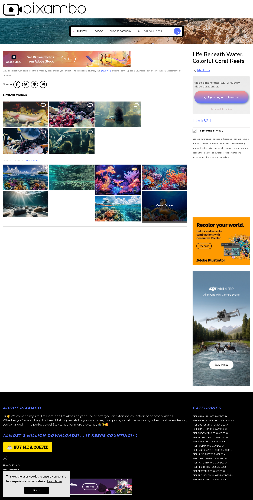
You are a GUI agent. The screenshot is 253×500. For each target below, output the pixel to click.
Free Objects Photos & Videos (210, 451)
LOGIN (247, 5)
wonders (224, 149)
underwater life (233, 145)
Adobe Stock (32, 152)
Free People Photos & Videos (209, 459)
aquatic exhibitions (222, 131)
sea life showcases (214, 145)
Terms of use (11, 462)
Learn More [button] (54, 481)
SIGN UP (234, 5)
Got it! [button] (36, 490)
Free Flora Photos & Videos (209, 434)
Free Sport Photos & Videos (209, 463)
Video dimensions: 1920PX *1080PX (217, 75)
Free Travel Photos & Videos (209, 472)
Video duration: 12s (206, 78)
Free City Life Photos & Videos (210, 421)
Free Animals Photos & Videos (210, 408)
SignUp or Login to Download (221, 89)
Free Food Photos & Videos (208, 438)
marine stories (240, 140)
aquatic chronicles (202, 131)
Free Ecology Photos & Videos (210, 430)
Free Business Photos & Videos (210, 417)
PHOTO (79, 23)
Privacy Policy (11, 457)
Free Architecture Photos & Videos (213, 413)
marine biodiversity (202, 140)
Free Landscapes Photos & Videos (212, 442)
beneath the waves (219, 135)
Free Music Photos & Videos (209, 446)
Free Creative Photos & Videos (210, 425)
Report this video (221, 101)
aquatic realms (241, 131)
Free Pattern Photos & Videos (210, 455)
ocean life (197, 145)
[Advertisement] (220, 181)
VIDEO (96, 23)
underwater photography (205, 149)
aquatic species (200, 135)
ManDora (203, 62)
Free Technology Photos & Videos (212, 467)
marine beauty (238, 135)
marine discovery (222, 140)
